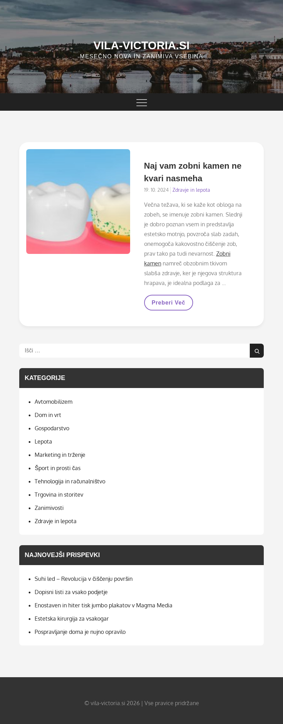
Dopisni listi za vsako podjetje (71, 591)
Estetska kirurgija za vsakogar (72, 618)
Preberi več (168, 304)
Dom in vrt (48, 414)
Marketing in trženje (60, 454)
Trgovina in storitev (59, 494)
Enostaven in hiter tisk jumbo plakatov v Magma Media (103, 605)
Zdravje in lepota (191, 190)
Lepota (43, 441)
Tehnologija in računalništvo (70, 481)
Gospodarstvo (52, 428)
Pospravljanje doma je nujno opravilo (80, 631)
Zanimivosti (49, 507)
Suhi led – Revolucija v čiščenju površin (84, 578)
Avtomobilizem (53, 401)
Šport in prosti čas (57, 468)
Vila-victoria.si (141, 45)
